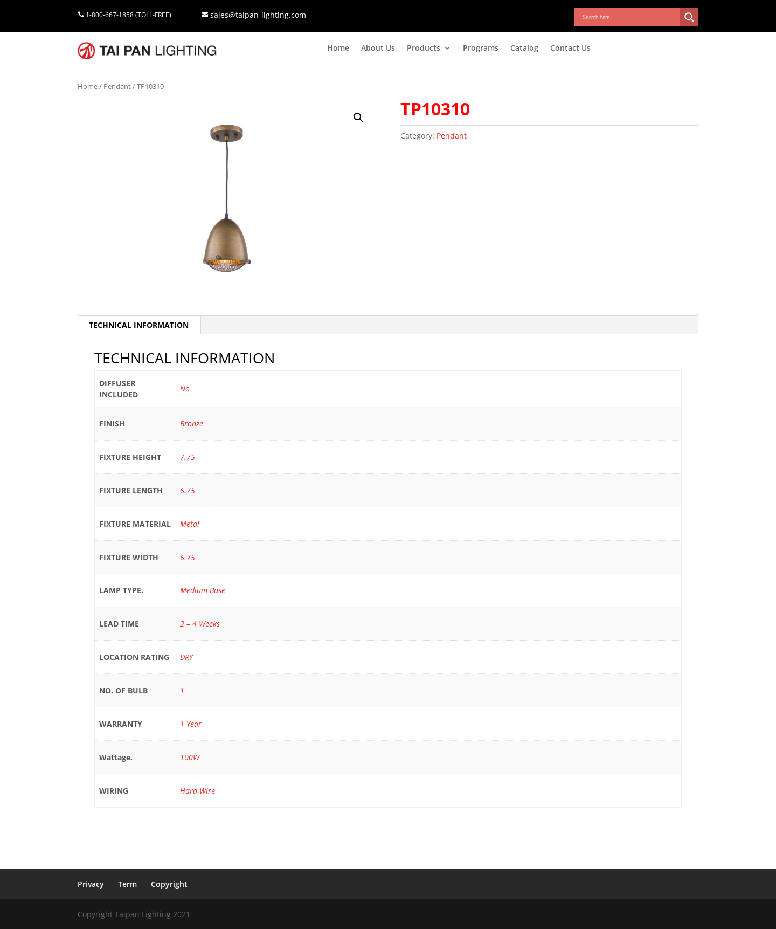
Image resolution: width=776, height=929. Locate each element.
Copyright (169, 884)
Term (127, 884)
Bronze (191, 423)
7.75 (187, 457)
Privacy (91, 884)
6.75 (187, 490)
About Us (378, 48)
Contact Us (570, 48)
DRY (186, 657)
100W (189, 757)
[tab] (139, 325)
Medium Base (202, 590)
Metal (189, 524)
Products (423, 48)
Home (338, 48)
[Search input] (630, 17)
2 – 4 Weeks (200, 623)
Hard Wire (197, 791)
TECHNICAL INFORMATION (139, 325)
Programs (480, 48)
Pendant (117, 86)
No (185, 388)
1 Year (191, 724)
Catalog (524, 48)
